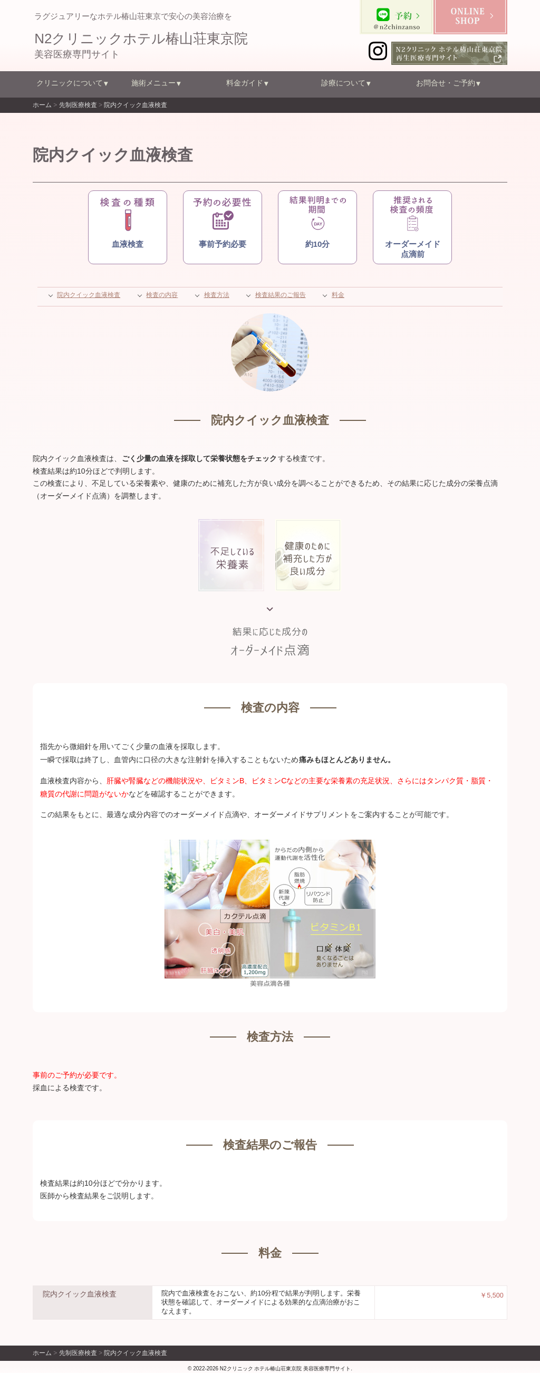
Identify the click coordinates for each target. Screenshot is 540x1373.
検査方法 (216, 295)
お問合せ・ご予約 (445, 83)
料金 (338, 295)
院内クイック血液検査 (88, 295)
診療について (343, 83)
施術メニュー (153, 83)
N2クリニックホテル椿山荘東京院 (141, 38)
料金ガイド (244, 83)
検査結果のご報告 (280, 295)
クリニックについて (69, 83)
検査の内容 (162, 295)
